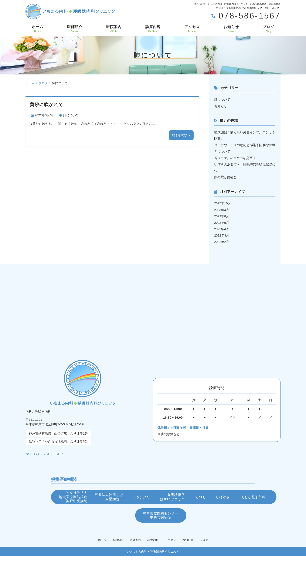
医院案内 (114, 29)
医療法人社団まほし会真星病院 (153, 497)
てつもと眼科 (153, 519)
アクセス (192, 29)
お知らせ (231, 29)
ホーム (37, 29)
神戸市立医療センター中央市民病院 (198, 540)
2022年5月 (222, 222)
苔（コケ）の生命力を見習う (235, 158)
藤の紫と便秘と (225, 177)
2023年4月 (222, 209)
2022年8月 (222, 216)
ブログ (268, 29)
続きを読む (179, 135)
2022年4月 (222, 228)
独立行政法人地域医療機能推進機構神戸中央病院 (86, 498)
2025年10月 (222, 203)
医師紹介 (74, 29)
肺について (71, 115)
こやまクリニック (220, 498)
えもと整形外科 (108, 540)
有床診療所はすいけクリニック (86, 519)
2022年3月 (222, 235)
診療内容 (153, 29)
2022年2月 (222, 241)
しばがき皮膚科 (220, 519)
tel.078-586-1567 (60, 452)
